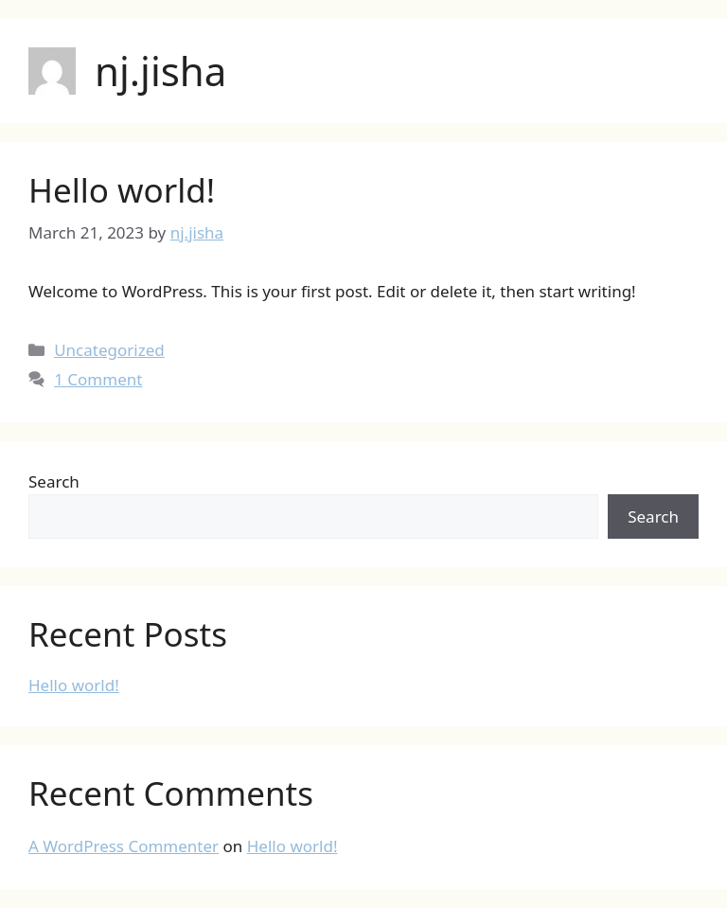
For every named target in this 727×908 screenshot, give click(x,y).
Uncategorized (109, 350)
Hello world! (121, 190)
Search (54, 481)
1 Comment (98, 379)
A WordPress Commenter (123, 846)
